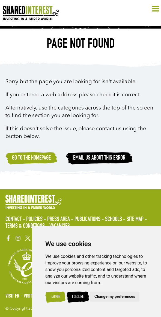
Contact (13, 220)
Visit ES (30, 296)
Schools (113, 220)
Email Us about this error (99, 158)
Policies (34, 220)
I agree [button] (55, 297)
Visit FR (12, 296)
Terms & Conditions (25, 226)
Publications (87, 220)
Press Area (58, 220)
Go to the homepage (31, 158)
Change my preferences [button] (114, 296)
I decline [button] (78, 297)
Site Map (135, 220)
